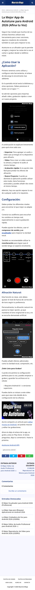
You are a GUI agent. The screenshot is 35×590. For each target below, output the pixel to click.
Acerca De (18, 582)
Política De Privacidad (25, 579)
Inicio (3, 10)
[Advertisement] (17, 557)
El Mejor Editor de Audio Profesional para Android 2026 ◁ (16, 525)
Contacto (27, 582)
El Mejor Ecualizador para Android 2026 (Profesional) (17, 504)
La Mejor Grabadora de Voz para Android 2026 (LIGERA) (14, 518)
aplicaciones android (12, 10)
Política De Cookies (9, 579)
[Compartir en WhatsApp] (29, 455)
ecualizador (6, 233)
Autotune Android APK (10, 445)
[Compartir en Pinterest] (21, 455)
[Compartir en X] (13, 455)
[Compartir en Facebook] (5, 455)
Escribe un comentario (17, 491)
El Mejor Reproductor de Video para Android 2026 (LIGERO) (16, 532)
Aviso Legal (9, 582)
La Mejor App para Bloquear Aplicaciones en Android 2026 (13, 511)
